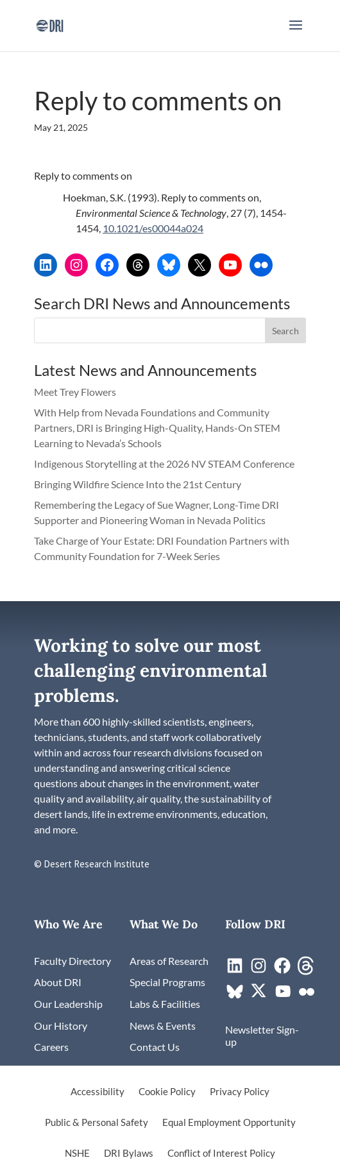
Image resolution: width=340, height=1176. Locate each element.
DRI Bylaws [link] (128, 1153)
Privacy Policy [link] (239, 1092)
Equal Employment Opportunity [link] (229, 1123)
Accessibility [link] (97, 1092)
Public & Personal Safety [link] (96, 1123)
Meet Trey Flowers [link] (75, 392)
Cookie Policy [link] (167, 1092)
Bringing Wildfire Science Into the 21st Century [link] (138, 484)
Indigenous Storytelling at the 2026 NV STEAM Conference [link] (164, 463)
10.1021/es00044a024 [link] (153, 228)
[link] (50, 24)
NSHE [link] (77, 1153)
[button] (295, 33)
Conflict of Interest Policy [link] (221, 1153)
